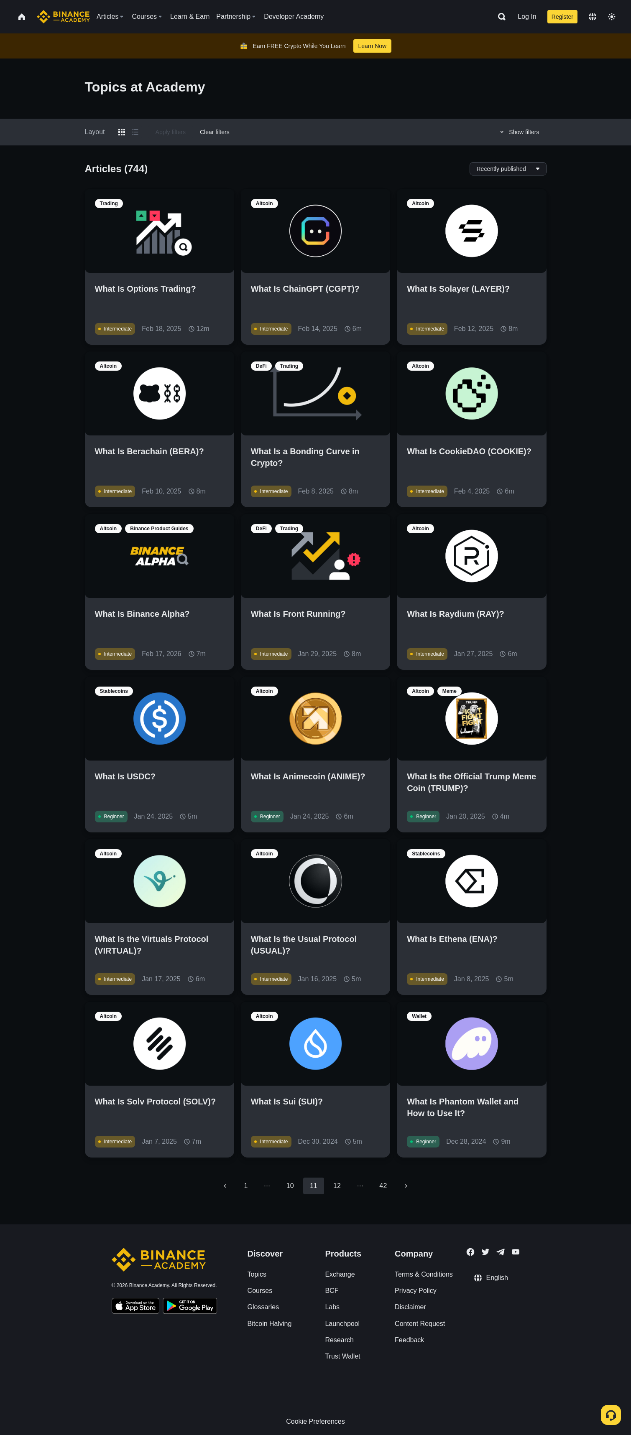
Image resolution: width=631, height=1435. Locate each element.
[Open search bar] (499, 16)
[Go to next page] (406, 1186)
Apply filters (171, 132)
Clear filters (215, 132)
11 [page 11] (313, 1185)
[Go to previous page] (225, 1186)
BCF (331, 1290)
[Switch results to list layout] (135, 132)
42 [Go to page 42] (383, 1185)
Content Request (420, 1323)
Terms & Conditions (424, 1274)
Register (562, 16)
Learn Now (372, 46)
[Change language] (592, 16)
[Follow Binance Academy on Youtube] (515, 1251)
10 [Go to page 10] (290, 1185)
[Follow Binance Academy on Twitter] (485, 1252)
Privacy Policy (416, 1290)
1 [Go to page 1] (246, 1185)
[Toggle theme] (612, 16)
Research (339, 1339)
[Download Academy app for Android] (190, 1307)
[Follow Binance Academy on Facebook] (470, 1252)
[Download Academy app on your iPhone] (136, 1307)
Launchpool (342, 1323)
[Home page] (63, 16)
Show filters (518, 132)
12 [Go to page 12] (337, 1185)
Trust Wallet (342, 1356)
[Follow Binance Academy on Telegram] (500, 1252)
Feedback (409, 1339)
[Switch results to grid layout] (121, 132)
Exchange (340, 1274)
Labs (332, 1306)
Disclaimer (410, 1306)
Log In (527, 16)
